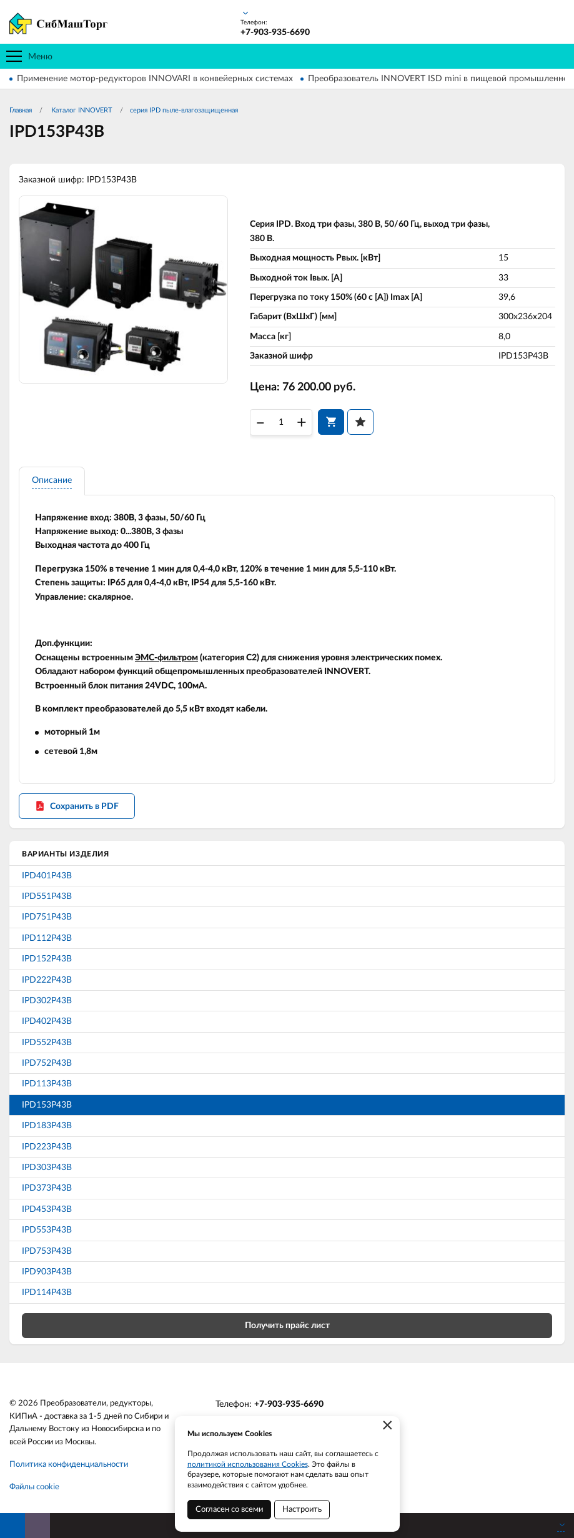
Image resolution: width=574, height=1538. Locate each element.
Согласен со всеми (229, 1510)
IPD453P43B (47, 1209)
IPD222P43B (47, 980)
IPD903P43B (47, 1272)
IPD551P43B (47, 896)
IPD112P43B (47, 938)
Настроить (302, 1510)
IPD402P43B (47, 1021)
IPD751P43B (47, 917)
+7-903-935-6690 (289, 1404)
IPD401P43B (47, 875)
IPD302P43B (47, 1000)
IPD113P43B (47, 1083)
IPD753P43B (47, 1251)
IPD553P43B (47, 1230)
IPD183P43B (47, 1125)
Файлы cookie (34, 1487)
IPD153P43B (47, 1105)
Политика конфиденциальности (68, 1465)
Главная (20, 110)
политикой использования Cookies (247, 1464)
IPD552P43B (47, 1042)
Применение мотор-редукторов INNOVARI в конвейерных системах (155, 78)
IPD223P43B (47, 1147)
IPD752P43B (47, 1063)
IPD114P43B (47, 1292)
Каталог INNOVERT (80, 110)
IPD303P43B (47, 1167)
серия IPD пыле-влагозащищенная (184, 110)
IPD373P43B (47, 1188)
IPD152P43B (47, 959)
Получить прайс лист (287, 1325)
